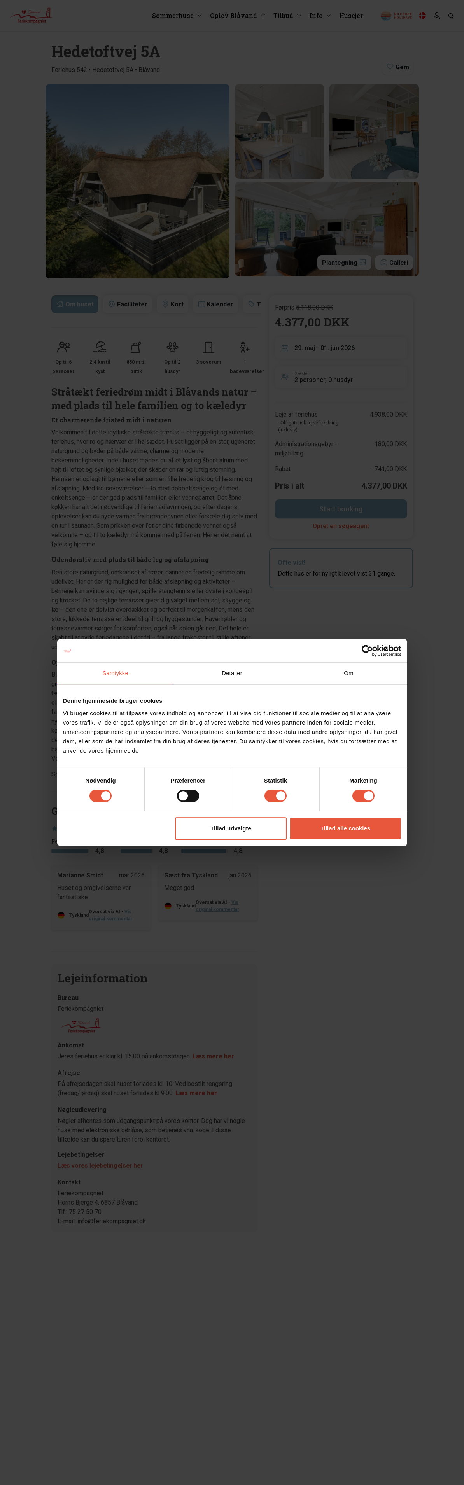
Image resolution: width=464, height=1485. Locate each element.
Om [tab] (348, 673)
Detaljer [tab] (232, 673)
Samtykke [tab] (115, 673)
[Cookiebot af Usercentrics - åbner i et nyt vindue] (367, 651)
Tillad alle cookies (345, 828)
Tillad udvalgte (230, 828)
